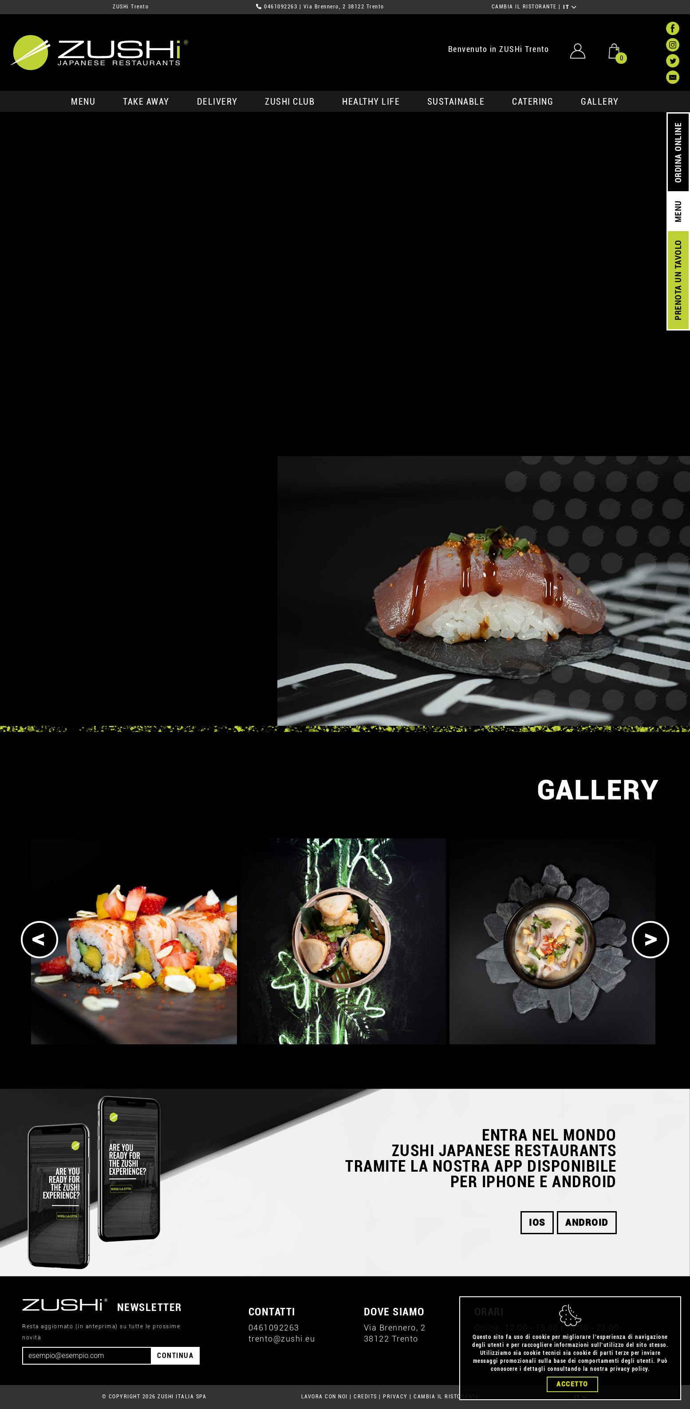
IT (570, 7)
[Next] (650, 939)
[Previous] (39, 939)
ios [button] (537, 1222)
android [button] (586, 1222)
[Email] (87, 1356)
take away (146, 101)
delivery (217, 101)
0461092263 (280, 7)
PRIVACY (395, 1396)
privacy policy (629, 1369)
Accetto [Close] (572, 1384)
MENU (83, 101)
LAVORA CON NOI (324, 1396)
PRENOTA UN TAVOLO (678, 280)
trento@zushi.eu (281, 1338)
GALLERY (600, 101)
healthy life (371, 101)
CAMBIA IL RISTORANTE (524, 7)
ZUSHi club (290, 101)
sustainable (456, 101)
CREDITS (365, 1396)
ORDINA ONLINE (678, 152)
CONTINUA (175, 1355)
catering (532, 101)
